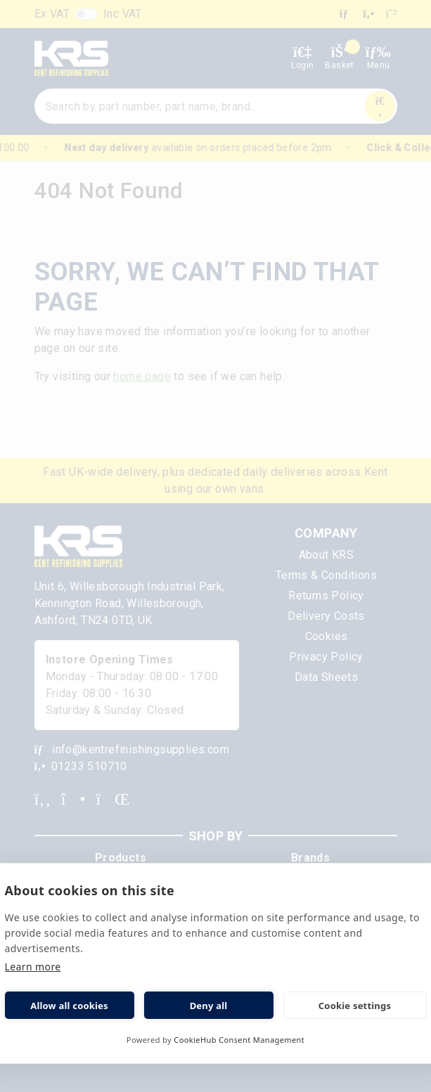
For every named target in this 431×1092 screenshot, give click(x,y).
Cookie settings (355, 1005)
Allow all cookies (69, 1005)
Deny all (209, 1005)
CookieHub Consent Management (239, 1039)
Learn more (33, 966)
